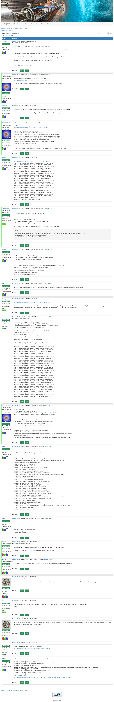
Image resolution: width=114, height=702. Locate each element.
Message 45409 (16, 642)
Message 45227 (16, 405)
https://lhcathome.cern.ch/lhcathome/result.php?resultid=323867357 (32, 331)
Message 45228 (16, 446)
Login (108, 24)
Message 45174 (16, 41)
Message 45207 (16, 249)
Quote (27, 70)
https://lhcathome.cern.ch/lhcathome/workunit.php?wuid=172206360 (32, 648)
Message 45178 (16, 122)
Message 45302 (16, 618)
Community (34, 24)
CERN (59, 700)
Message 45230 (16, 518)
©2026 (57, 700)
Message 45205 (16, 157)
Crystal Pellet (5, 208)
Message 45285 (16, 576)
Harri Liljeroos (5, 577)
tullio (3, 600)
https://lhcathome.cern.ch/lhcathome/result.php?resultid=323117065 (32, 127)
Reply (22, 70)
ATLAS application (16, 28)
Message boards (5, 28)
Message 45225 (16, 298)
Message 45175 (16, 74)
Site (49, 24)
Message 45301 (16, 600)
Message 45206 (16, 208)
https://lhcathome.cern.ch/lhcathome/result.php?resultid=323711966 (32, 302)
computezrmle (6, 75)
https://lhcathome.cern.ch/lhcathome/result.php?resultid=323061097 (32, 80)
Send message (6, 44)
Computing (25, 24)
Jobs (43, 24)
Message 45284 (16, 559)
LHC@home (7, 24)
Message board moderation (7, 30)
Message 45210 (16, 283)
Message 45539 (16, 658)
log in (18, 33)
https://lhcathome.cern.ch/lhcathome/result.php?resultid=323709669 (32, 161)
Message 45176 (16, 105)
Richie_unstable (6, 299)
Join (103, 24)
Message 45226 (16, 316)
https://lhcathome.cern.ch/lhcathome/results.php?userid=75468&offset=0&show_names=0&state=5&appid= (42, 677)
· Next (12, 35)
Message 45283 (16, 541)
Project (16, 24)
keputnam (4, 41)
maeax (4, 157)
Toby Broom (5, 542)
